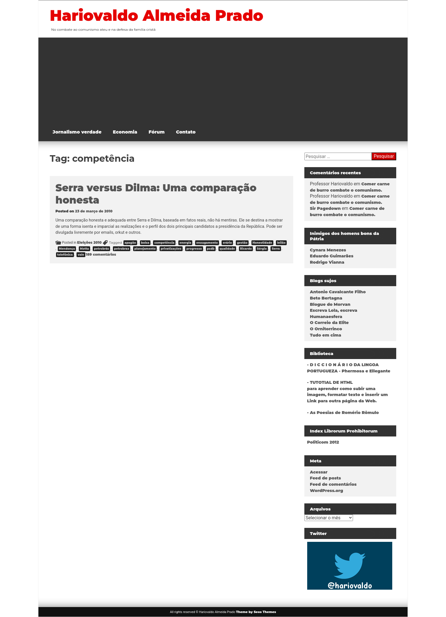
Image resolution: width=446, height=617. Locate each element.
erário (227, 243)
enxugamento (207, 243)
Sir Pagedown (325, 208)
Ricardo (246, 249)
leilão (281, 243)
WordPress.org (326, 490)
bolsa (145, 243)
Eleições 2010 (89, 242)
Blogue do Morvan (330, 304)
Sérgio (262, 249)
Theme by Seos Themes (256, 612)
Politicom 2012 (323, 442)
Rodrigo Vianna (327, 262)
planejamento (145, 249)
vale (81, 255)
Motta (84, 249)
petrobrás (101, 249)
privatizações (171, 249)
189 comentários (101, 254)
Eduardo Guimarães (332, 256)
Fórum (157, 132)
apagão (130, 243)
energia (185, 243)
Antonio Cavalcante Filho (338, 291)
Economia (125, 132)
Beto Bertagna (326, 298)
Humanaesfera (326, 316)
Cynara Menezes (328, 250)
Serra (276, 249)
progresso (194, 249)
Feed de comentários (333, 484)
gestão (242, 243)
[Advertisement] (227, 80)
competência (164, 243)
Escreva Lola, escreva (333, 310)
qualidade (227, 249)
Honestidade (262, 243)
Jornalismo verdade (77, 132)
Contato (186, 132)
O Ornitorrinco (326, 328)
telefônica (65, 255)
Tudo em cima (325, 335)
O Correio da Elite (329, 322)
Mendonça (67, 249)
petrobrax (121, 249)
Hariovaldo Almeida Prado (156, 15)
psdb (211, 249)
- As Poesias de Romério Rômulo (343, 412)
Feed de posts (325, 478)
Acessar (319, 472)
